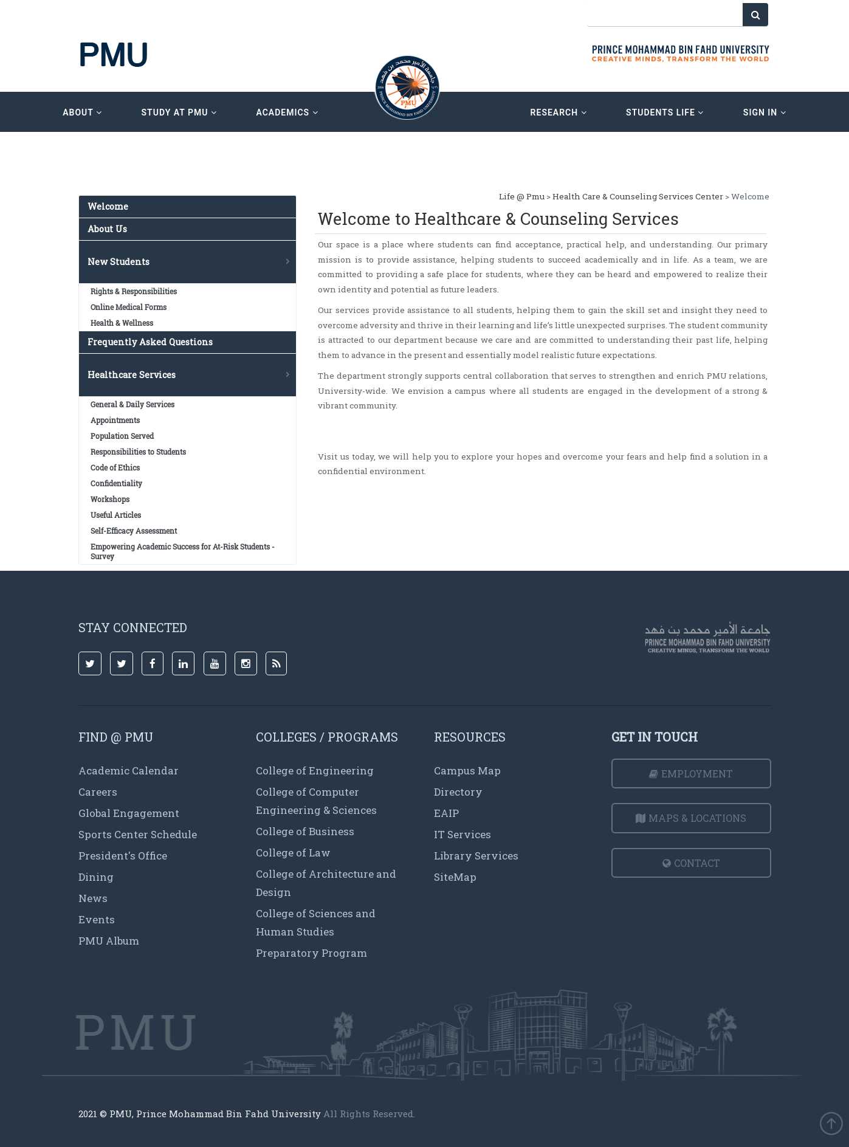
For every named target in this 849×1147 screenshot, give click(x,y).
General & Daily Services (132, 404)
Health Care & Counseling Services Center (637, 196)
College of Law (293, 852)
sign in (764, 112)
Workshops (110, 499)
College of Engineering (315, 770)
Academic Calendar (128, 770)
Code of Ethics (115, 467)
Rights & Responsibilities (134, 291)
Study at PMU (179, 112)
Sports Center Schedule (137, 834)
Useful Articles (116, 515)
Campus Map (467, 770)
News (93, 898)
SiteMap (455, 877)
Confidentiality (116, 483)
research (559, 112)
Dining (96, 877)
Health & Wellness (122, 323)
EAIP (446, 813)
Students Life (665, 112)
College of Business (305, 831)
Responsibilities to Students (138, 451)
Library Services (476, 856)
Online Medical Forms (129, 307)
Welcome (108, 206)
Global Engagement (128, 813)
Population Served (122, 436)
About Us (107, 229)
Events (96, 919)
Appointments (115, 420)
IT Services (462, 834)
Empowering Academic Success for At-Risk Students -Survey (183, 551)
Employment (691, 773)
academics (287, 112)
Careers (97, 792)
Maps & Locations (691, 817)
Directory (458, 792)
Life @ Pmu (522, 196)
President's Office (122, 856)
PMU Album (108, 941)
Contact (691, 862)
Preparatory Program (311, 953)
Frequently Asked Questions (150, 342)
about (82, 112)
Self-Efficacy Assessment (134, 531)
